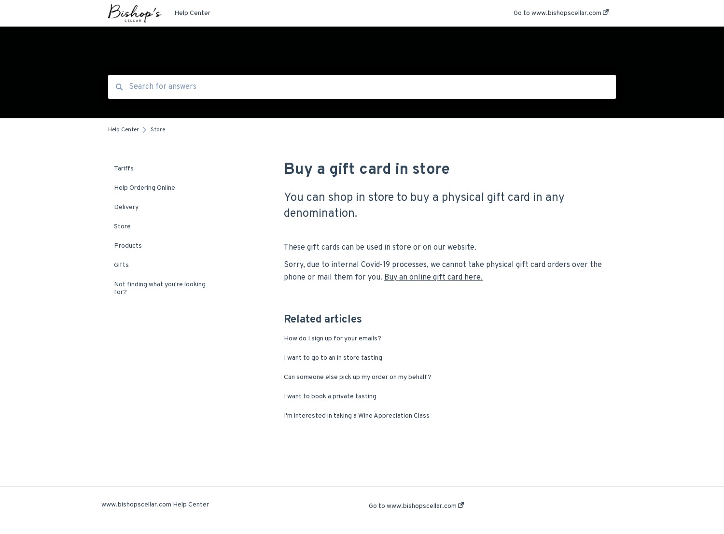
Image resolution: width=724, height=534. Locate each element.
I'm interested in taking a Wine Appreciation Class (357, 416)
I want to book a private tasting (330, 397)
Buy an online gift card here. (433, 277)
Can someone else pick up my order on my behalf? (358, 377)
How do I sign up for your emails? (332, 339)
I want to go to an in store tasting (333, 358)
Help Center (192, 13)
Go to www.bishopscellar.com (416, 506)
